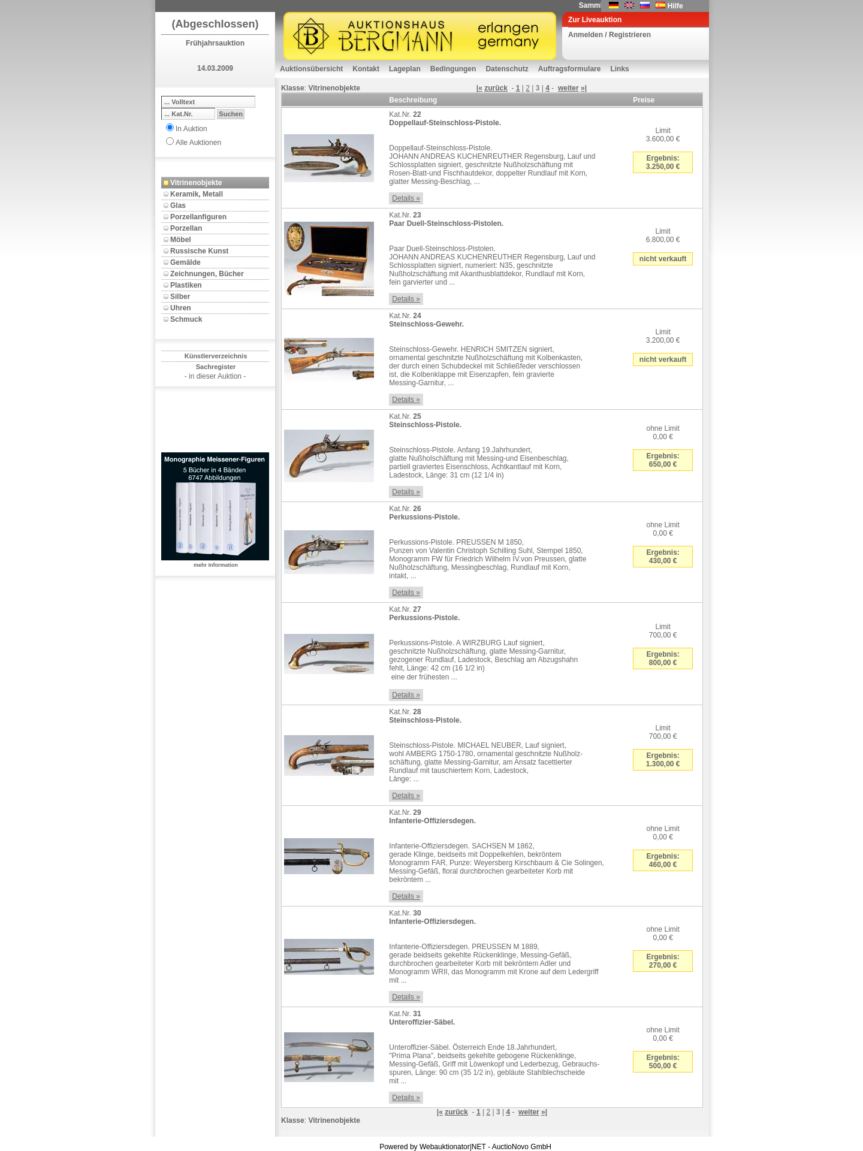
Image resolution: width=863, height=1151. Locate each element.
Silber (180, 296)
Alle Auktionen (198, 142)
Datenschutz (506, 69)
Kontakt (365, 69)
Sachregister (216, 366)
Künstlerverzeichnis (216, 356)
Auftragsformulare (569, 69)
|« (479, 88)
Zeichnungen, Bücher (207, 274)
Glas (178, 205)
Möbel (180, 239)
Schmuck (186, 319)
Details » (406, 198)
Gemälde (185, 262)
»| (584, 88)
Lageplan (405, 69)
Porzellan (186, 228)
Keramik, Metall (196, 194)
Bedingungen (453, 69)
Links (619, 69)
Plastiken (186, 285)
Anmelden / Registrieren (609, 35)
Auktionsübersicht (311, 69)
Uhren (180, 308)
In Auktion (191, 129)
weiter (568, 88)
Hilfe (675, 6)
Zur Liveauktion (594, 20)
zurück (496, 88)
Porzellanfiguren (198, 217)
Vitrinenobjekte (196, 183)
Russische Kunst (199, 251)
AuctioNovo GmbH (521, 1147)
